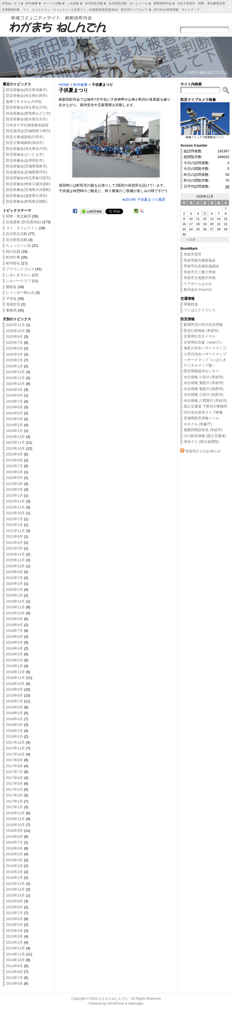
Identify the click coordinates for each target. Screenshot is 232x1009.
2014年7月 (14, 978)
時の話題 (13, 251)
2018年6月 (14, 707)
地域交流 (13, 304)
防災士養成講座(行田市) (25, 137)
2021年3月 (14, 548)
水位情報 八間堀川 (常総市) (205, 401)
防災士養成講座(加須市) (25, 143)
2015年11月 (15, 889)
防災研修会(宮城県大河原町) (28, 190)
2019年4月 (14, 648)
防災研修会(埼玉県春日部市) (28, 178)
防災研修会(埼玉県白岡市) (26, 96)
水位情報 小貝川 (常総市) (204, 377)
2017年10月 (15, 754)
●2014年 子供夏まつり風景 (144, 199)
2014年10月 (15, 960)
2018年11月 (15, 678)
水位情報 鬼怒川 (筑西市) (204, 389)
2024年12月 (15, 372)
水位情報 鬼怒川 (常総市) (204, 383)
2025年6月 (14, 348)
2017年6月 (14, 778)
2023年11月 (15, 442)
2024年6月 (14, 407)
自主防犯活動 (16, 240)
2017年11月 (15, 748)
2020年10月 (15, 566)
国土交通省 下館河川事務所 (205, 406)
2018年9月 (14, 689)
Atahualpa (135, 1003)
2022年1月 (14, 525)
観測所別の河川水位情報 (203, 324)
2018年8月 (14, 695)
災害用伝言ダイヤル (200, 336)
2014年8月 (14, 972)
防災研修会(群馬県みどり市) (28, 113)
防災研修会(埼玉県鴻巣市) (26, 90)
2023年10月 (15, 448)
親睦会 (11, 287)
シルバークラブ (18, 281)
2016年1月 (14, 878)
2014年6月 (14, 983)
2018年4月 (14, 719)
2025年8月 (14, 337)
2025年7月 (14, 343)
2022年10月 (15, 513)
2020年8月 (14, 572)
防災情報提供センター (201, 371)
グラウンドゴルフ (20, 269)
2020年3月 (14, 583)
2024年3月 (14, 419)
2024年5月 (14, 413)
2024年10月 (15, 384)
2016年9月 (14, 830)
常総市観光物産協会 (200, 260)
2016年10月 (15, 825)
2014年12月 (15, 948)
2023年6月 (14, 472)
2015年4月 (14, 931)
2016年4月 (14, 860)
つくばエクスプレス (200, 310)
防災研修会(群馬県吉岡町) (26, 201)
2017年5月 (14, 783)
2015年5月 (14, 925)
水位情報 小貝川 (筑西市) (204, 394)
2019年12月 (15, 601)
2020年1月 (14, 595)
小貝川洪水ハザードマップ (205, 354)
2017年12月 (15, 742)
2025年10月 (15, 331)
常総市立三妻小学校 (200, 272)
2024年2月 (14, 425)
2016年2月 (14, 872)
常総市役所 (192, 254)
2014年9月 (14, 966)
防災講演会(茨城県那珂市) (26, 172)
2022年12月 (15, 501)
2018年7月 (14, 701)
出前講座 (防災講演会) (23, 222)
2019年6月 (14, 637)
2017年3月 (14, 795)
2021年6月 (14, 542)
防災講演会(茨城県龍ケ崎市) (28, 131)
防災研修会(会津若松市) (25, 160)
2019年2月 (14, 660)
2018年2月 (14, 731)
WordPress (116, 1003)
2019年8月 (14, 625)
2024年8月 (14, 395)
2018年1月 (14, 736)
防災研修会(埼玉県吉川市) (26, 107)
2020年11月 (15, 560)
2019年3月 (14, 654)
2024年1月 (14, 431)
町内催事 (80, 85)
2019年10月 (15, 613)
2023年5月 (14, 478)
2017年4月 (14, 789)
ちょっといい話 (18, 245)
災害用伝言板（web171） (204, 342)
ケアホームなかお (198, 284)
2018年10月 (15, 684)
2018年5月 (14, 713)
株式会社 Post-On (198, 289)
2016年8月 (14, 836)
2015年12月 (15, 884)
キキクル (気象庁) (198, 424)
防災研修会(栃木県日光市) (26, 119)
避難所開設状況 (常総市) (203, 430)
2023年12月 (15, 437)
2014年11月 (15, 954)
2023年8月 (14, 460)
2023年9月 (14, 454)
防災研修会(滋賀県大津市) (26, 196)
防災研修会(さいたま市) (25, 154)
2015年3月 (14, 936)
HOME (64, 85)
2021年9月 (14, 536)
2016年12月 (15, 813)
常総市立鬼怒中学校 (200, 278)
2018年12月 (15, 672)
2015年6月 (14, 919)
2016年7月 (14, 842)
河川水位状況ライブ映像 (203, 412)
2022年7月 (14, 519)
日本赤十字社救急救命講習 (27, 125)
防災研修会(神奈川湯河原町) (28, 184)
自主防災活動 (16, 234)
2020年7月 (14, 578)
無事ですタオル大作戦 (23, 102)
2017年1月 (14, 807)
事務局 (11, 310)
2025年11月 (15, 325)
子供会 (11, 298)
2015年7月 (14, 913)
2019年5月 (14, 642)
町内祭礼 (13, 263)
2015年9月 (14, 901)
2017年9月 (14, 760)
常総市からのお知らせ (203, 451)
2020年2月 (14, 590)
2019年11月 (15, 607)
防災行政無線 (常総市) (201, 330)
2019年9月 (14, 619)
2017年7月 (14, 772)
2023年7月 (14, 466)
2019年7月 (14, 631)
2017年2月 (14, 801)
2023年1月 (14, 495)
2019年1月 (14, 666)
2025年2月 (14, 360)
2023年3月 (14, 484)
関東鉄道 (191, 304)
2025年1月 (14, 366)
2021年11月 (15, 531)
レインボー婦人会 (20, 292)
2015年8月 (14, 907)
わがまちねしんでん (113, 999)
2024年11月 (15, 378)
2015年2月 (14, 942)
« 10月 (191, 239)
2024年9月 (14, 390)
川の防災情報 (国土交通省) (205, 436)
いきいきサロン (18, 275)
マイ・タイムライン (22, 228)
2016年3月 (14, 866)
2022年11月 (15, 507)
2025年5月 (14, 354)
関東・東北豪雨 (18, 216)
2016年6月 (14, 848)
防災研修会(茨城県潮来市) (26, 166)
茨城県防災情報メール (201, 418)
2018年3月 (14, 725)
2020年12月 (15, 554)
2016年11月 (15, 819)
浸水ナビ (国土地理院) (201, 442)
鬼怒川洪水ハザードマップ (205, 348)
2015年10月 (15, 895)
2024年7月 (14, 401)
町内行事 (13, 257)
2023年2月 (14, 489)
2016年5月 (14, 854)
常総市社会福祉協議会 (201, 266)
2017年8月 (14, 766)
